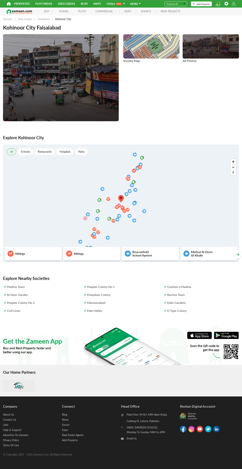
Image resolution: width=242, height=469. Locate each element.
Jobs (5, 425)
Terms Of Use (11, 445)
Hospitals (65, 151)
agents (146, 11)
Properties (22, 3)
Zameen (7, 19)
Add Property (201, 3)
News (65, 419)
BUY (48, 11)
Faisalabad (44, 19)
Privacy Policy (11, 440)
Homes (64, 11)
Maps (97, 3)
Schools (25, 151)
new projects (170, 11)
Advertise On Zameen (15, 435)
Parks (81, 151)
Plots (82, 11)
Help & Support (12, 430)
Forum (66, 425)
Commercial (104, 11)
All (11, 151)
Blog (84, 3)
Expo (65, 430)
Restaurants (45, 151)
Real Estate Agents (73, 435)
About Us (8, 414)
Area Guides (66, 3)
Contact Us (9, 419)
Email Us (132, 438)
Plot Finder (43, 3)
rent (127, 11)
